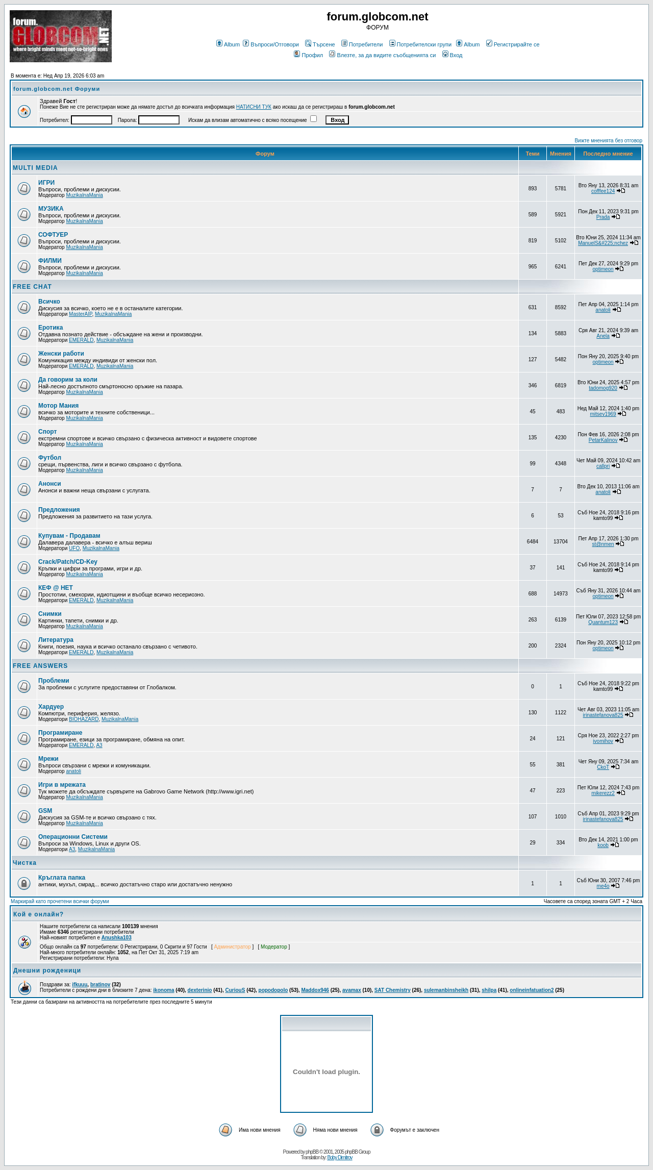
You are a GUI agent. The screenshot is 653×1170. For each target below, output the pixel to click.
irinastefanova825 (603, 715)
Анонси (49, 483)
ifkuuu (79, 984)
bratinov (100, 984)
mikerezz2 (603, 793)
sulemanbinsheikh (446, 990)
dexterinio (200, 990)
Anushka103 (117, 937)
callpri (603, 466)
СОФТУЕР (53, 234)
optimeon (603, 269)
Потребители (362, 44)
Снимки (50, 613)
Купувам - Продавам (69, 535)
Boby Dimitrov (339, 1157)
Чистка (25, 862)
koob (603, 845)
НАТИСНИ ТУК (253, 107)
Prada (603, 217)
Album (228, 44)
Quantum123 (603, 622)
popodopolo (273, 990)
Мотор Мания (58, 405)
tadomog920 (603, 388)
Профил (308, 55)
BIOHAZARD (83, 719)
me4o (603, 886)
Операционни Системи (73, 836)
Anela (603, 336)
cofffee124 (603, 191)
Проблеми (53, 680)
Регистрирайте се (513, 44)
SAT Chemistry (392, 990)
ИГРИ (46, 182)
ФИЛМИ (50, 260)
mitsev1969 (603, 414)
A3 (99, 745)
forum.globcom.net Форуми (56, 89)
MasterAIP (80, 314)
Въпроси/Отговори (271, 44)
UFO (74, 548)
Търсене (320, 44)
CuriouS (235, 990)
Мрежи (48, 758)
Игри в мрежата (62, 784)
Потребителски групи (420, 44)
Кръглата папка (61, 877)
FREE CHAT (32, 286)
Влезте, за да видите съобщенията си (382, 55)
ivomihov (603, 741)
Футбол (49, 457)
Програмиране (60, 732)
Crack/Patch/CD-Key (67, 561)
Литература (55, 639)
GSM (45, 810)
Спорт (47, 431)
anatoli (602, 310)
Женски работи (61, 353)
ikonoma (163, 990)
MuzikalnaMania (84, 195)
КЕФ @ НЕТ (55, 587)
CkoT (603, 767)
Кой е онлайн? (38, 914)
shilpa (489, 990)
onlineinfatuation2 (532, 990)
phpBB (312, 1152)
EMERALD (81, 340)
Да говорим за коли (67, 379)
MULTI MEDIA (35, 167)
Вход (452, 55)
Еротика (50, 327)
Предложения (59, 509)
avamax (351, 990)
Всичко (49, 301)
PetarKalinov (603, 440)
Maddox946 (315, 990)
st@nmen (603, 544)
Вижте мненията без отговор (608, 140)
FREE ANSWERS (40, 665)
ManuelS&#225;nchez (603, 243)
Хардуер (51, 706)
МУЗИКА (51, 208)
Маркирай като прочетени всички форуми (60, 901)
